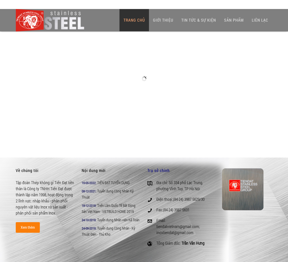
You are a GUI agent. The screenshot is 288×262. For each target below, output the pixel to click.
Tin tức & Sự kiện (198, 20)
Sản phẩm (234, 20)
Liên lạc (260, 20)
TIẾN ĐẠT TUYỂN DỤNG (113, 182)
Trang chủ (134, 20)
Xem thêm (28, 227)
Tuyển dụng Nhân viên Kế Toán (118, 219)
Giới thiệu (163, 20)
